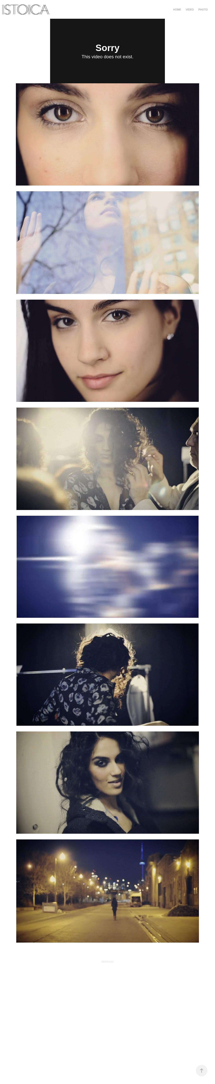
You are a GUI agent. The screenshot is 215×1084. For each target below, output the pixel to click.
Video (190, 9)
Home (177, 9)
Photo (203, 9)
